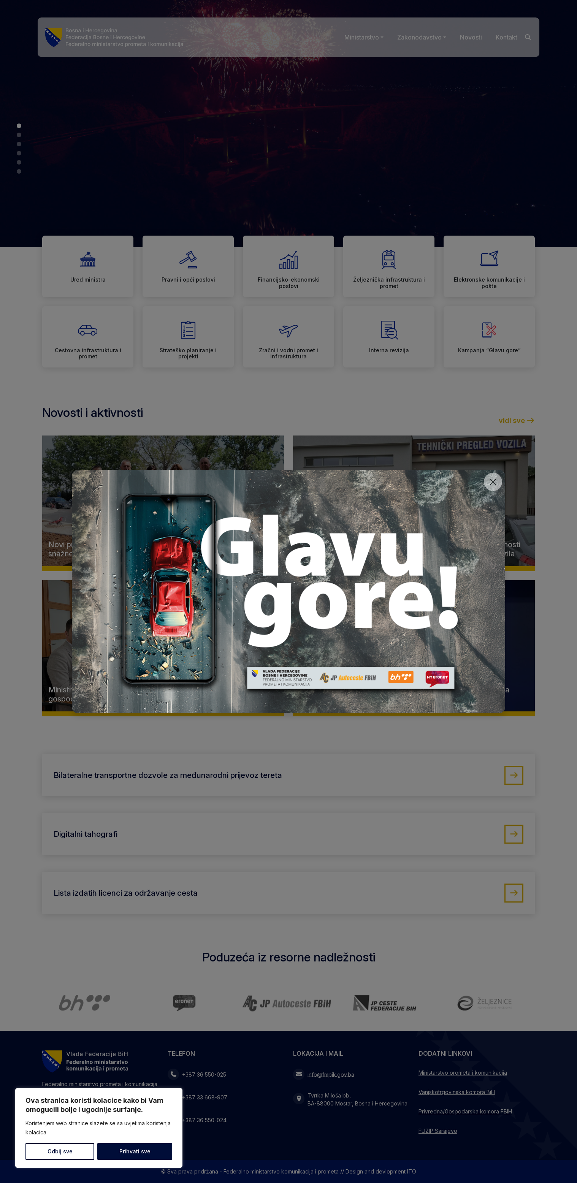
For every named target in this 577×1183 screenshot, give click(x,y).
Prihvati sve (135, 1151)
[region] (98, 1128)
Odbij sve (60, 1151)
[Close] (493, 482)
